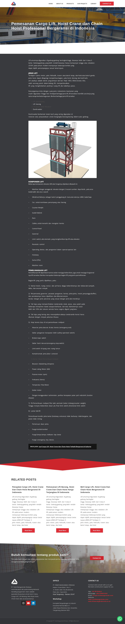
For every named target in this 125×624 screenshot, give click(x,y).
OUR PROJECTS (82, 3)
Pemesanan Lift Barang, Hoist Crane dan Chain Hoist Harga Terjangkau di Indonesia (60, 489)
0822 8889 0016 (102, 593)
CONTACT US (107, 3)
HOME (51, 3)
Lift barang (37, 104)
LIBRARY (93, 3)
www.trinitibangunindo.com (98, 601)
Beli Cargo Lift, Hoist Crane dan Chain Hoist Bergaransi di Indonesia (95, 489)
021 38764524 (97, 591)
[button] (119, 618)
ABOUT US (59, 3)
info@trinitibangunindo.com (99, 597)
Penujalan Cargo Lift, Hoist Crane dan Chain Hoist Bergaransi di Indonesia (27, 489)
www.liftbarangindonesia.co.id (99, 603)
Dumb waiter (37, 109)
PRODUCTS (70, 3)
